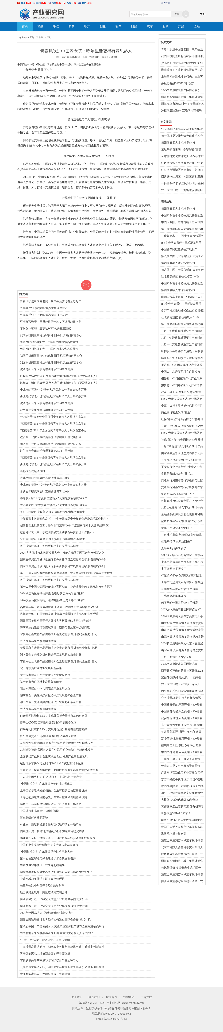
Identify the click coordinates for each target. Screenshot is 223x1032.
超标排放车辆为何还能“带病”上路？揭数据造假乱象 (52, 763)
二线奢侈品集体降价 (173, 595)
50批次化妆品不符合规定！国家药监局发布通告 (182, 555)
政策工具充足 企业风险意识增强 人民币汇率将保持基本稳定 (181, 392)
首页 (25, 26)
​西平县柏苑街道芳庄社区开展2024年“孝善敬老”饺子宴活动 (182, 671)
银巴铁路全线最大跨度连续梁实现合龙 (43, 892)
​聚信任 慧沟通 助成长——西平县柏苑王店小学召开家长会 (181, 677)
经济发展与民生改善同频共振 (38, 641)
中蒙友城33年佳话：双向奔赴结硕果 (42, 865)
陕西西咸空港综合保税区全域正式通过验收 (182, 854)
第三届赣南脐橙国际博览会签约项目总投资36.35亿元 (182, 229)
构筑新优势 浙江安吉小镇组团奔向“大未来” (181, 868)
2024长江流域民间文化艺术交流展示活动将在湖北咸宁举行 (182, 643)
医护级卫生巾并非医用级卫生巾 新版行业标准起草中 (182, 351)
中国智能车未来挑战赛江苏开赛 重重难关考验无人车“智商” (56, 933)
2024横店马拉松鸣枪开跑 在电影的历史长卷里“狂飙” (52, 593)
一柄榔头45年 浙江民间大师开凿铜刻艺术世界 (182, 183)
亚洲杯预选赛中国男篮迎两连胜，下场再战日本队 (50, 321)
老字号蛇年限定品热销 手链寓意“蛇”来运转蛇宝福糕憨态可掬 (180, 589)
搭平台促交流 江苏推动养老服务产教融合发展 (48, 722)
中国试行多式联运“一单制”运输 (39, 810)
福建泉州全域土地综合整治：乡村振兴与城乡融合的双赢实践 (57, 838)
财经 (134, 26)
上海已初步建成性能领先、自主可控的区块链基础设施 (53, 790)
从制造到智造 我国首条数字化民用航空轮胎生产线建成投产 (56, 742)
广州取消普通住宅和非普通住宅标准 (182, 773)
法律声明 (128, 997)
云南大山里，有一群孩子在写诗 (180, 758)
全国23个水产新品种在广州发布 (180, 371)
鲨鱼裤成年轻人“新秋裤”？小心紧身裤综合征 (182, 521)
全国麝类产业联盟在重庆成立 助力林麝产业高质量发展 (54, 756)
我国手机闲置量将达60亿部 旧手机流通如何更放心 (51, 335)
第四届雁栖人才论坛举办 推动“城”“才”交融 (178, 143)
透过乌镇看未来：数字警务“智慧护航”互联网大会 (181, 149)
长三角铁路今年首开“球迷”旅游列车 (42, 885)
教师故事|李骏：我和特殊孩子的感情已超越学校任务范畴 (182, 786)
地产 (87, 26)
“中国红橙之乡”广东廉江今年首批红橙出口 (46, 783)
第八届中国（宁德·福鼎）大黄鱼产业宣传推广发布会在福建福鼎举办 (62, 926)
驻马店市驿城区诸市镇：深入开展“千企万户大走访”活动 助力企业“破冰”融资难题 (181, 684)
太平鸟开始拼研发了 (173, 548)
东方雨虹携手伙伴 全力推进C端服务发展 (182, 725)
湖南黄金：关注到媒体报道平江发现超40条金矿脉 (50, 654)
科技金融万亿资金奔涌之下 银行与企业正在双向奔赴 (182, 501)
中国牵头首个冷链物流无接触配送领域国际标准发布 (182, 215)
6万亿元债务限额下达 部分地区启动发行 (181, 399)
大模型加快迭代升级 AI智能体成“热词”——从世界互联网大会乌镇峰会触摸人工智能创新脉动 (182, 800)
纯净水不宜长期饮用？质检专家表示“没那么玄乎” (182, 358)
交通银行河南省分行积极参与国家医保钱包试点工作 (182, 480)
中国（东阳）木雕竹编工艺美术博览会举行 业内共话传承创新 (182, 222)
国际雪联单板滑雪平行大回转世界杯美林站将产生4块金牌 (55, 620)
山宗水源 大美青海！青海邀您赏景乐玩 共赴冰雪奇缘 (182, 623)
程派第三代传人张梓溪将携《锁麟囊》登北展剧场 (50, 437)
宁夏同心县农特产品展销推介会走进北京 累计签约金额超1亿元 (58, 634)
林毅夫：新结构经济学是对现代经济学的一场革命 (50, 804)
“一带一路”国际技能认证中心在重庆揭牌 (45, 939)
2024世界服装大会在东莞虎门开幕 (182, 616)
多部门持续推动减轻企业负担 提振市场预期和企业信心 (182, 311)
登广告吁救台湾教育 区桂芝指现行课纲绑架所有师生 (52, 511)
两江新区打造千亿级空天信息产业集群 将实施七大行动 (54, 899)
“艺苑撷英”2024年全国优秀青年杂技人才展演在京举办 (53, 416)
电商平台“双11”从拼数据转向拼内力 (182, 820)
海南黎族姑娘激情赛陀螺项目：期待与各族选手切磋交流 (55, 627)
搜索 (177, 14)
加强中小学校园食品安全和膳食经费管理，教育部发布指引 (182, 793)
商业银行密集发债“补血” (176, 412)
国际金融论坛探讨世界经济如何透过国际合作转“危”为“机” (56, 872)
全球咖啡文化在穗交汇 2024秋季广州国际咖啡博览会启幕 (182, 156)
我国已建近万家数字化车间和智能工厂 (182, 827)
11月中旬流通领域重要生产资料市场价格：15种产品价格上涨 (182, 331)
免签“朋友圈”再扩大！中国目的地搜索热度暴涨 (49, 342)
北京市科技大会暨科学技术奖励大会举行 (182, 847)
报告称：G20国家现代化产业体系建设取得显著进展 (181, 365)
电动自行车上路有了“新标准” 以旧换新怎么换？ (182, 297)
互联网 (39, 37)
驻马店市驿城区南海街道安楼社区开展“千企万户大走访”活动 (182, 190)
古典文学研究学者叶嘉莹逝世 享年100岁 (45, 477)
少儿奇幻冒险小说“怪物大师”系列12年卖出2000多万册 (53, 389)
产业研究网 (114, 1002)
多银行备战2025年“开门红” (177, 83)
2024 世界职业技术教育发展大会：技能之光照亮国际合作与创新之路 (62, 552)
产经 (181, 26)
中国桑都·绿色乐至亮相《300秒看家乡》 (181, 705)
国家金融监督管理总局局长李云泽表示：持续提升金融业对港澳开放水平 (182, 453)
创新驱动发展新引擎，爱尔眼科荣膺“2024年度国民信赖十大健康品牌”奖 (64, 525)
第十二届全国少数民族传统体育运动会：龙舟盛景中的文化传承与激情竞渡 (66, 573)
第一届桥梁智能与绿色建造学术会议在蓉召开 (48, 858)
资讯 (40, 26)
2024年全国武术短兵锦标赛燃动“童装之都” (46, 912)
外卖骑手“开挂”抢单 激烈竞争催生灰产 (44, 308)
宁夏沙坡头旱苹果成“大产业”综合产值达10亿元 (49, 960)
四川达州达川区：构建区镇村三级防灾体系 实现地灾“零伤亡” (182, 177)
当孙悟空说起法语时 (32, 471)
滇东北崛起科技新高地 (34, 817)
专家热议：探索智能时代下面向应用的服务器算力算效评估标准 (59, 770)
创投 (103, 26)
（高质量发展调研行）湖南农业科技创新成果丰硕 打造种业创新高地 (62, 946)
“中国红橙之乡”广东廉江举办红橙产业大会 (46, 851)
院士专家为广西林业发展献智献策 (41, 668)
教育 (118, 26)
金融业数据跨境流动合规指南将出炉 (182, 514)
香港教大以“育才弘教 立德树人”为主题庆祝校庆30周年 (53, 498)
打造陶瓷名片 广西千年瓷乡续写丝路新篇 (182, 236)
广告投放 (146, 997)
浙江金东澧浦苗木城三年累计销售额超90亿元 (182, 97)
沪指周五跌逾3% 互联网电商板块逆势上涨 (181, 111)
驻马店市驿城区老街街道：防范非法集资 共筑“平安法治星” (182, 170)
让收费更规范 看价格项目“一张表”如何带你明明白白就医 (180, 277)
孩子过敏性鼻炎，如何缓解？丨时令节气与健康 (49, 545)
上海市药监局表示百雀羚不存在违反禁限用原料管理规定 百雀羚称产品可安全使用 (182, 562)
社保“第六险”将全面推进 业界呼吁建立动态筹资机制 (182, 419)
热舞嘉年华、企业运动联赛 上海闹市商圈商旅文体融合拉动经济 (59, 607)
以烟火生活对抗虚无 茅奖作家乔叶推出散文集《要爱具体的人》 (59, 376)
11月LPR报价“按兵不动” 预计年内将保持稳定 (182, 446)
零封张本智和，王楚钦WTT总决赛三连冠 (45, 328)
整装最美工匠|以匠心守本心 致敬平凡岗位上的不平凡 (181, 732)
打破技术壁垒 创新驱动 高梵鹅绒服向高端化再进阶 (181, 535)
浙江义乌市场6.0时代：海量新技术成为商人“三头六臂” (182, 104)
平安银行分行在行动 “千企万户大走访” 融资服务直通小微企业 (181, 467)
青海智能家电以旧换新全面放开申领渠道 (45, 953)
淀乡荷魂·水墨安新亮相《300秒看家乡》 (181, 718)
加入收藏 (165, 3)
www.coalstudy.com (133, 1002)
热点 (56, 26)
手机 (203, 14)
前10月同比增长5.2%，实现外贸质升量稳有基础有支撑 (53, 715)
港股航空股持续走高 (173, 833)
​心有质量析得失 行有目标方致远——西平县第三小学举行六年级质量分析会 (182, 698)
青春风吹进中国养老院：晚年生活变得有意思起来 (50, 301)
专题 (71, 26)
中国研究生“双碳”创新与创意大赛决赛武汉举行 (49, 844)
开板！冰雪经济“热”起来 (176, 657)
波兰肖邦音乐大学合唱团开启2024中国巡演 (46, 369)
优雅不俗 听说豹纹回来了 (177, 527)
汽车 (150, 26)
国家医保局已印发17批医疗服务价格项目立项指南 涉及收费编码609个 (63, 559)
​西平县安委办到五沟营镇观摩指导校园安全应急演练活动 (182, 691)
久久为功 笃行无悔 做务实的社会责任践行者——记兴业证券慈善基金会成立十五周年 (182, 460)
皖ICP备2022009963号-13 (111, 1018)
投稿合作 (111, 997)
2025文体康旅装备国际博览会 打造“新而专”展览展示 (181, 90)
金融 (197, 26)
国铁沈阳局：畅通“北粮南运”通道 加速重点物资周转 (52, 831)
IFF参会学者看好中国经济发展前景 (181, 243)
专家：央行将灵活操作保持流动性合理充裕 (182, 406)
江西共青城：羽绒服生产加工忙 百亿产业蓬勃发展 (182, 163)
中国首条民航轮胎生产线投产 (179, 249)
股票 (165, 26)
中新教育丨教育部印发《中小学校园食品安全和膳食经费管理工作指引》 (64, 518)
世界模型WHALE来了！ (176, 813)
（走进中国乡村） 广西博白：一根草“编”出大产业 (51, 776)
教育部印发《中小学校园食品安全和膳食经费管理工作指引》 (57, 532)
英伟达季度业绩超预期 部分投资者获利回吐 (182, 806)
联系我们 (94, 997)
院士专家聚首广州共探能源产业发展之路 (45, 674)
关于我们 (76, 997)
